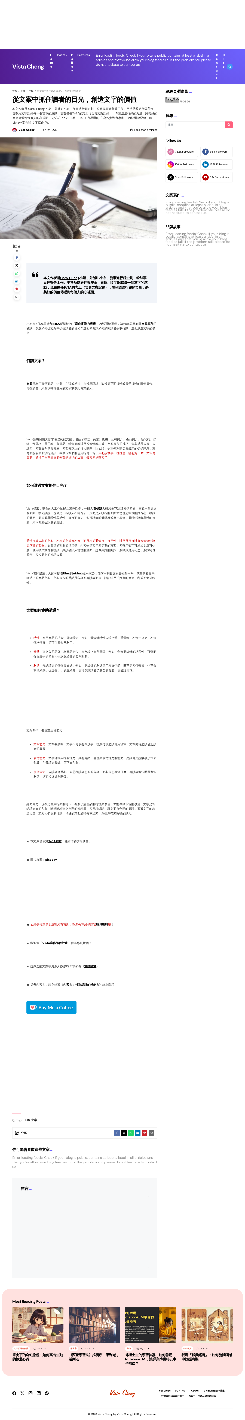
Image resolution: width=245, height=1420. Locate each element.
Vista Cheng (28, 66)
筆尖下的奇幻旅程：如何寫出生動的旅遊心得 (37, 1357)
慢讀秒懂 (90, 966)
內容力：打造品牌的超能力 (81, 985)
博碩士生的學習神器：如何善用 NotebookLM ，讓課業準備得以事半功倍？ (150, 1359)
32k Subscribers (215, 177)
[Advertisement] (106, 24)
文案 (31, 91)
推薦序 (73, 1348)
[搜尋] (199, 124)
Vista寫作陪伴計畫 (55, 943)
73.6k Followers (180, 152)
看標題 (97, 508)
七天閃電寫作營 (21, 1348)
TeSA (56, 324)
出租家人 (187, 1348)
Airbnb (78, 573)
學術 (129, 1348)
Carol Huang (69, 278)
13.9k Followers (215, 164)
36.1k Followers (215, 152)
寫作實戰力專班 (85, 324)
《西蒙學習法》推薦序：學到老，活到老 (94, 1357)
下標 (23, 91)
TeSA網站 (55, 841)
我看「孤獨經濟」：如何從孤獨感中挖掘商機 (207, 1357)
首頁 (14, 91)
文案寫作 (148, 324)
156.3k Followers (180, 164)
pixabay (51, 860)
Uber (66, 573)
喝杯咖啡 (102, 924)
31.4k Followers (180, 177)
